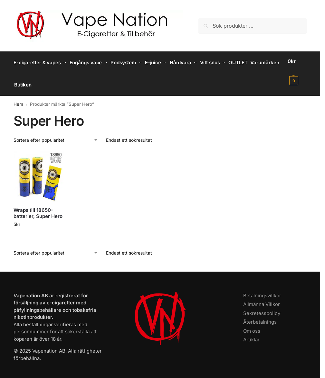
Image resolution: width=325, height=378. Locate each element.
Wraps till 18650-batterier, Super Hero (38, 208)
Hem (18, 98)
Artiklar (251, 334)
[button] (298, 71)
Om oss (251, 325)
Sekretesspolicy (261, 308)
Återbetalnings (260, 316)
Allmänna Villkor (261, 299)
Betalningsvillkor (262, 290)
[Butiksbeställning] (56, 134)
